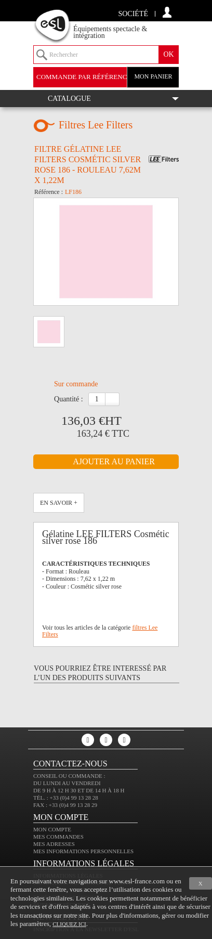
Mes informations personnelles (83, 851)
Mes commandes (58, 836)
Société (133, 13)
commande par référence (83, 77)
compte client (167, 12)
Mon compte (52, 829)
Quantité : (68, 399)
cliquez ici (69, 924)
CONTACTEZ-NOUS (70, 763)
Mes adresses (54, 844)
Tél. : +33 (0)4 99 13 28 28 (65, 797)
